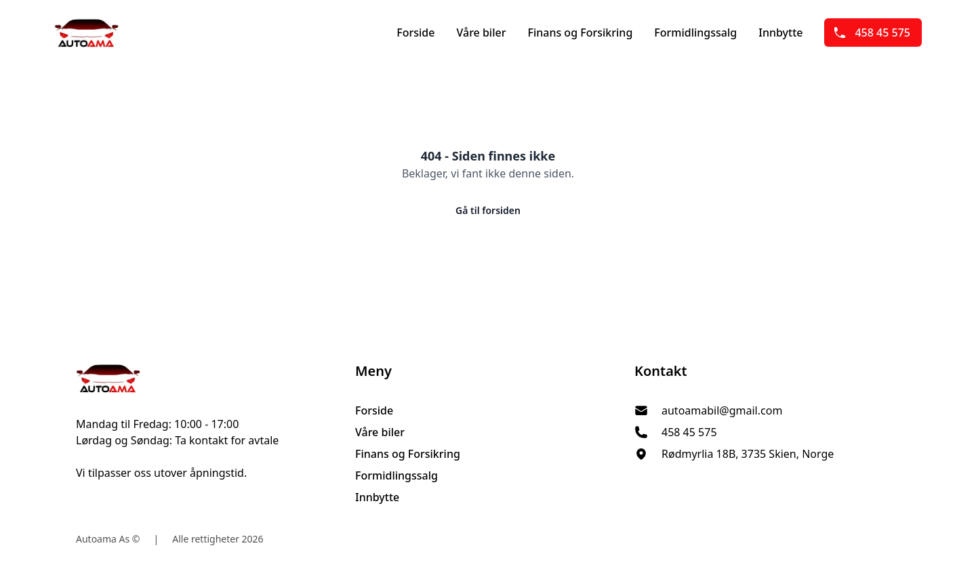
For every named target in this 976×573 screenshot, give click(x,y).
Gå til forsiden (488, 210)
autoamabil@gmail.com (722, 410)
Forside (415, 32)
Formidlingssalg (695, 32)
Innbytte (780, 32)
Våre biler (481, 32)
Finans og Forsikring (579, 32)
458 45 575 (871, 32)
